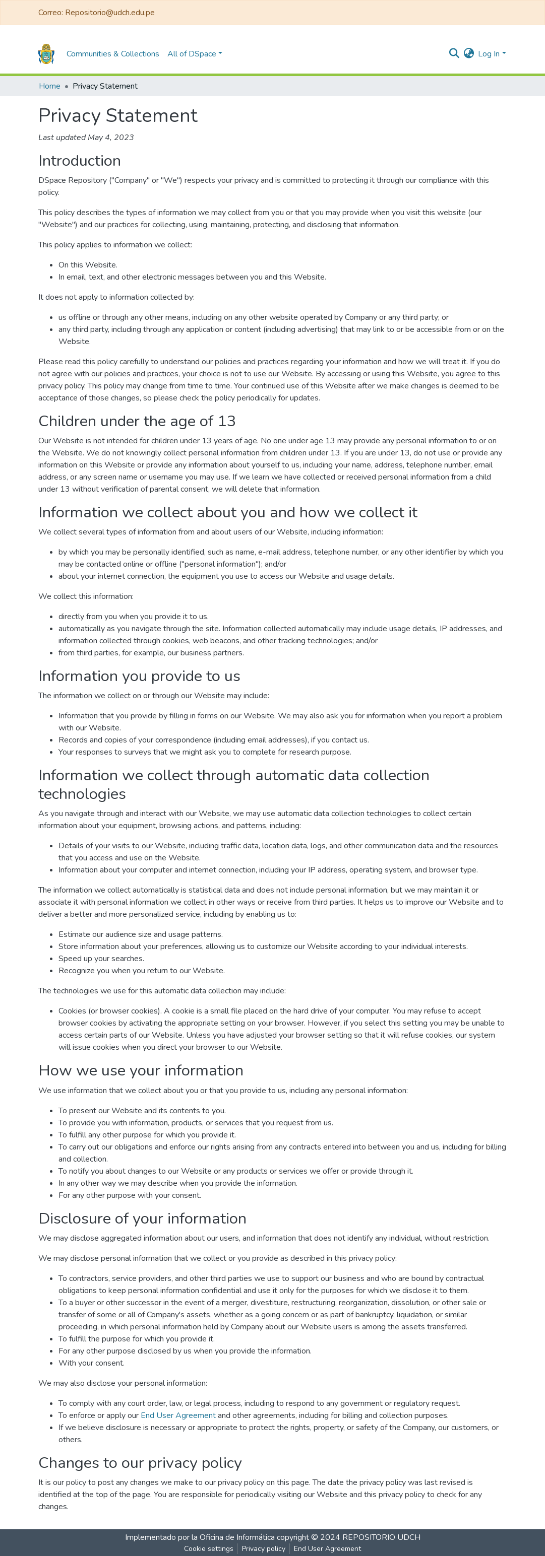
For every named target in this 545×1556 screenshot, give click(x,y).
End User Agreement (178, 1415)
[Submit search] (454, 54)
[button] (468, 54)
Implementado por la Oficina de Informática (200, 1537)
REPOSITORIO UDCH (381, 1537)
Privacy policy (263, 1548)
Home (49, 86)
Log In (489, 53)
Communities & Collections (113, 53)
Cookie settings (208, 1548)
